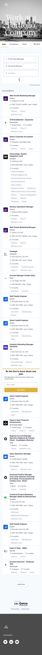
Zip (11, 349)
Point (11, 278)
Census (12, 98)
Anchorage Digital (16, 425)
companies (13, 44)
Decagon (13, 159)
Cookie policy (25, 609)
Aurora (12, 299)
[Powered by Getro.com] (21, 603)
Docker (12, 456)
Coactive (13, 499)
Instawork (13, 254)
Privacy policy (15, 609)
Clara (11, 443)
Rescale (12, 551)
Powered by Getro (35, 85)
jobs (4, 44)
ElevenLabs (14, 122)
